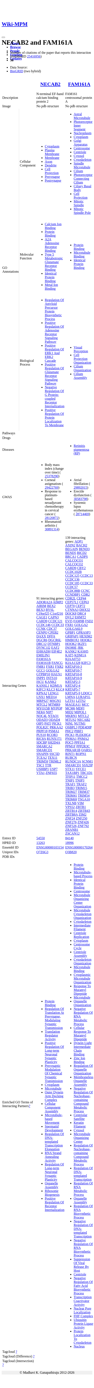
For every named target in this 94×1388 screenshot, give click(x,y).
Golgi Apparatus (80, 142)
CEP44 (81, 598)
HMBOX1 (72, 640)
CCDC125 (72, 575)
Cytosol (79, 156)
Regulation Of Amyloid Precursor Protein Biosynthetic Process (54, 309)
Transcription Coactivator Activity (83, 1300)
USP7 (53, 769)
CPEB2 (53, 632)
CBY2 (81, 568)
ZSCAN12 (72, 833)
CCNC (85, 591)
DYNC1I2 (43, 647)
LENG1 (53, 693)
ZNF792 (83, 826)
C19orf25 (42, 613)
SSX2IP (87, 765)
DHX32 (84, 610)
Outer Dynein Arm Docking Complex (54, 1096)
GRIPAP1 (71, 636)
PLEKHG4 (82, 735)
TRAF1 (70, 784)
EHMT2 (80, 617)
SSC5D (54, 754)
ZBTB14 (71, 811)
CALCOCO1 (74, 560)
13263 (40, 843)
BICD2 (82, 553)
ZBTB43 (84, 811)
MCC (85, 704)
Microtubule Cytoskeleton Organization (82, 914)
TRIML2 (55, 761)
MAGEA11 (73, 704)
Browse (15, 47)
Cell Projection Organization (82, 358)
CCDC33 (57, 625)
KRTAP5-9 (72, 693)
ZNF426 (83, 822)
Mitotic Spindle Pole (82, 211)
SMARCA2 (44, 746)
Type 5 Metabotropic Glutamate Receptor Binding (54, 262)
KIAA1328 (72, 663)
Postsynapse (53, 180)
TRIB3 (69, 788)
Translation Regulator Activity (52, 1035)
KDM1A (56, 685)
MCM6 (70, 708)
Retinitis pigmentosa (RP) (81, 449)
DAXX (41, 636)
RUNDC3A (73, 761)
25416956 (33, 56)
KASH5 (82, 651)
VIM (80, 803)
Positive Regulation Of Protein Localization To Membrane (54, 417)
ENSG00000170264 (79, 847)
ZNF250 (81, 818)
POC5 (69, 742)
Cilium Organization (82, 368)
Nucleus (79, 1346)
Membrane (52, 158)
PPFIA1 (79, 742)
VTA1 (40, 773)
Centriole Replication (81, 935)
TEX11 (52, 757)
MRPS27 (42, 701)
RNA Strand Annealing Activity (53, 1156)
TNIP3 (79, 780)
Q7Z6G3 (42, 852)
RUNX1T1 (54, 738)
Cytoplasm (52, 146)
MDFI (80, 708)
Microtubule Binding (82, 254)
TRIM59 (42, 761)
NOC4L (41, 716)
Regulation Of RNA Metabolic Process (83, 1188)
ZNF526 (71, 826)
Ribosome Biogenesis (52, 1192)
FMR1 (40, 666)
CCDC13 (86, 575)
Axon (48, 161)
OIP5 (40, 723)
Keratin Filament (80, 1124)
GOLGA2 (52, 670)
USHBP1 (42, 769)
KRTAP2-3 (72, 682)
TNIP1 (69, 780)
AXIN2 (70, 545)
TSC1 (40, 765)
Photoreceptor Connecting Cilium (83, 178)
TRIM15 (81, 788)
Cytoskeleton (82, 159)
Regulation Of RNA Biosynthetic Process (83, 1211)
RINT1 (70, 754)
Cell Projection (52, 171)
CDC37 (51, 628)
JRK (80, 647)
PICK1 (56, 723)
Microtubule (53, 1088)
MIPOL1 (80, 712)
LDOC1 (86, 693)
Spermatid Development (54, 1128)
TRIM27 (71, 792)
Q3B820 (71, 852)
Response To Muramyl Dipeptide (82, 989)
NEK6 (40, 712)
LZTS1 (70, 701)
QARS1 (86, 750)
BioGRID (16, 71)
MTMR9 (54, 704)
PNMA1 (71, 738)
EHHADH (43, 651)
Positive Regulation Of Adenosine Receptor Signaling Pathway (54, 332)
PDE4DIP (84, 727)
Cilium (78, 171)
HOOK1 (86, 640)
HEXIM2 (85, 636)
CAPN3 (53, 617)
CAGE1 (41, 617)
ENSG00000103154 (50, 847)
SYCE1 (81, 769)
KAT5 (69, 655)
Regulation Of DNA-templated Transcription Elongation (54, 1141)
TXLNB (70, 803)
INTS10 (51, 678)
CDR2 (85, 594)
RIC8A (41, 738)
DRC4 (81, 613)
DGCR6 (41, 640)
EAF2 (55, 647)
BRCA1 (70, 556)
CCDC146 (43, 625)
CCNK (41, 628)
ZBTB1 (81, 807)
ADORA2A (44, 602)
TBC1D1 (86, 773)
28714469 (82, 514)
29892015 (80, 487)
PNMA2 (83, 738)
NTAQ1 (53, 716)
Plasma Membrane (52, 152)
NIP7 (49, 712)
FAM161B (43, 663)
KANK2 (50, 682)
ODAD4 (54, 719)
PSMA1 (53, 731)
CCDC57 (71, 587)
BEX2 (51, 606)
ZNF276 (71, 822)
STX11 (70, 769)
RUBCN (71, 757)
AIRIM (41, 606)
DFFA (51, 636)
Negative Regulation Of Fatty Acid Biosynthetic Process (83, 1285)
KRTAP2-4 (72, 685)
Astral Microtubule (82, 116)
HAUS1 (56, 674)
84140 (69, 838)
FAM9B (78, 621)
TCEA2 (41, 757)
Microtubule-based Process (83, 874)
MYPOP (56, 708)
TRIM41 (71, 795)
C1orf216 (56, 613)
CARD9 (41, 621)
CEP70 (70, 606)
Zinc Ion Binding (79, 1060)
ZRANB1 (71, 829)
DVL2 (69, 617)
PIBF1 (78, 731)
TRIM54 (84, 795)
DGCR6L (54, 640)
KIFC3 (41, 689)
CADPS (82, 556)
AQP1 (78, 541)
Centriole (80, 152)
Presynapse (52, 176)
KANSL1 (42, 685)
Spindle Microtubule (82, 165)
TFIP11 (70, 776)
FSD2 (89, 621)
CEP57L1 (71, 602)
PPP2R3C (83, 746)
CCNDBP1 (72, 594)
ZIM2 (82, 814)
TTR (48, 765)
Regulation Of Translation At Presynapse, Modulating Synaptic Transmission (54, 1018)
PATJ (47, 723)
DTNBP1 (54, 644)
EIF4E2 (56, 651)
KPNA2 (41, 693)
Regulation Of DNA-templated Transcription (83, 1173)
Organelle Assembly (51, 1185)
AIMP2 (58, 602)
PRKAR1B (72, 750)
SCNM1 (87, 761)
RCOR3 (52, 735)
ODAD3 (42, 719)
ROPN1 (81, 754)
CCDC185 (72, 583)
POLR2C (42, 727)
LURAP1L (83, 697)
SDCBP (41, 742)
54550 (40, 838)
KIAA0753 (72, 659)
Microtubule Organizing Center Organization (82, 900)
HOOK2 (71, 644)
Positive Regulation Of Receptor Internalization (54, 1204)
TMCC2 (81, 776)
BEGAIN (71, 549)
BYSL (50, 610)
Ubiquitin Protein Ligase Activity (83, 1323)
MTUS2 (70, 719)
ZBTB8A (71, 814)
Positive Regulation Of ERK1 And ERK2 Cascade (54, 353)
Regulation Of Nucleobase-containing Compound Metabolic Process (83, 1155)
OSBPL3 (71, 727)
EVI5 (69, 621)
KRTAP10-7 (73, 670)
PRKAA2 (56, 727)
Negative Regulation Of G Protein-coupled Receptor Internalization (54, 396)
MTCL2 (41, 704)
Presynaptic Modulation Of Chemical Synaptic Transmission (54, 1073)
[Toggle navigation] (3, 37)
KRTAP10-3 (73, 666)
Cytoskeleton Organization (82, 961)
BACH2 (81, 545)
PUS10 (41, 735)
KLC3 (50, 689)
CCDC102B (73, 572)
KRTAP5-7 (72, 689)
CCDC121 (55, 621)
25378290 (51, 476)
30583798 (80, 499)
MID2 (69, 712)
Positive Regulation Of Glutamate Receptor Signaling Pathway (54, 374)
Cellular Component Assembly (53, 1107)
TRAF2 (81, 784)
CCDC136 (72, 579)
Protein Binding (50, 233)
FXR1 (50, 666)
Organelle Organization (82, 1003)
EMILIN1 (43, 655)
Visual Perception (81, 349)
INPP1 (40, 678)
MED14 (51, 697)
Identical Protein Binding (51, 277)
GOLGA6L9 (73, 628)
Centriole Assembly (80, 954)
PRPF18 (42, 731)
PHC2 (69, 731)
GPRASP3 (83, 632)
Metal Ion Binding (51, 286)
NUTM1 (80, 723)
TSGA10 (84, 799)
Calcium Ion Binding (53, 226)
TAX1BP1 (72, 773)
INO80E (71, 647)
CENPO (41, 632)
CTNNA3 (71, 610)
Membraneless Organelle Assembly (83, 1080)
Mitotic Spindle (79, 203)
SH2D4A (54, 742)
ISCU (40, 682)
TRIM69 (71, 799)
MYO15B (43, 708)
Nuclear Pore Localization (82, 1310)
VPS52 (70, 807)
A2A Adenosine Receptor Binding (52, 244)
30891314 (51, 529)
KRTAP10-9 (73, 678)
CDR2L (70, 598)
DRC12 (41, 644)
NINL (69, 723)
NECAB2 (50, 84)
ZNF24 (70, 818)
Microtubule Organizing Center (82, 1137)
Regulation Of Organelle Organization (83, 1069)
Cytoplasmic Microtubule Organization (82, 978)
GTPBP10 (43, 674)
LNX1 (40, 697)
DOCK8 (70, 613)
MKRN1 (71, 716)
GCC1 (40, 670)
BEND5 (70, 553)
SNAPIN (42, 754)
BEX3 (40, 610)
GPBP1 (70, 632)
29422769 (51, 487)
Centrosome (82, 148)
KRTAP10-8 (73, 674)
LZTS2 (80, 701)
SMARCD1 (44, 750)
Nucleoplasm (82, 133)
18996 (69, 843)
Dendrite (51, 165)
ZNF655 (51, 773)
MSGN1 (55, 701)
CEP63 (84, 602)
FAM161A (79, 84)
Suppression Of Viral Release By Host (82, 1264)
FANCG (57, 663)
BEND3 (84, 549)
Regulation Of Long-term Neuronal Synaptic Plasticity (54, 1172)
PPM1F (70, 746)
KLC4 (60, 689)
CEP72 (80, 606)
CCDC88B (72, 591)
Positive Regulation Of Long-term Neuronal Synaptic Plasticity (54, 1052)
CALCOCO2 (74, 564)
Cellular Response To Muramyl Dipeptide (82, 1033)
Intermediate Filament (82, 927)
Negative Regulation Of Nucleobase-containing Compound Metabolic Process (83, 1100)
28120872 (51, 518)
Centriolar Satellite (80, 1117)
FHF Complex (83, 1316)
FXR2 (59, 666)
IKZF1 (82, 644)
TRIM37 (84, 792)
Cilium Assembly (80, 376)
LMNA (70, 697)
